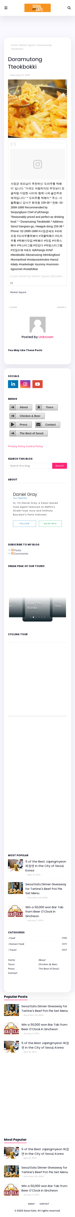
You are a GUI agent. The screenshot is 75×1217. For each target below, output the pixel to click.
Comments (19, 553)
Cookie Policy (34, 446)
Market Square (27, 45)
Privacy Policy (16, 446)
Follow (24, 523)
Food (38, 937)
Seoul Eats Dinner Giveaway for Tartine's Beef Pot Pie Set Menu (45, 888)
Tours (49, 407)
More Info (50, 523)
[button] (30, 617)
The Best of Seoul (31, 433)
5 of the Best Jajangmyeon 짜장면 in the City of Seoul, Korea (45, 865)
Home (14, 45)
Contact (50, 424)
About (24, 407)
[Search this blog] (30, 466)
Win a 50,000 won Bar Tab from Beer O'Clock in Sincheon (44, 911)
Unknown (45, 337)
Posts (16, 550)
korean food (38, 943)
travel (38, 949)
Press (23, 424)
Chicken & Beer (30, 416)
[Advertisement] (20, 784)
